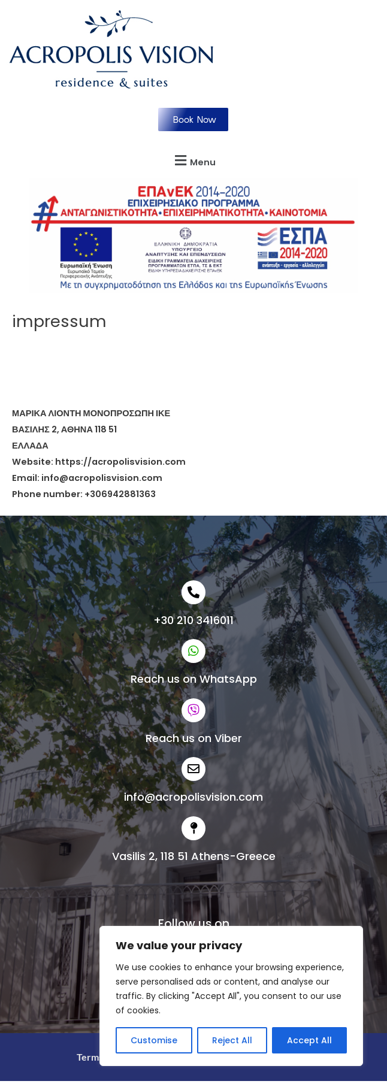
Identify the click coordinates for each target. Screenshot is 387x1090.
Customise (154, 1040)
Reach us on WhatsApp (194, 678)
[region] (231, 996)
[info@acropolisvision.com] (193, 769)
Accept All (309, 1040)
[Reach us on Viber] (193, 710)
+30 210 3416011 (193, 620)
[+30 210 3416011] (193, 592)
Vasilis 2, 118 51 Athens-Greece (194, 856)
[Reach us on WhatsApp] (193, 651)
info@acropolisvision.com (193, 796)
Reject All (232, 1040)
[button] (193, 160)
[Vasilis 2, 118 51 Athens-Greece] (193, 828)
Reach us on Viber (194, 738)
